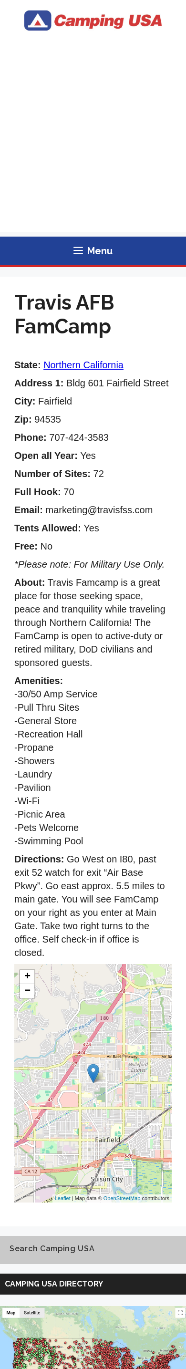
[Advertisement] (93, 139)
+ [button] (27, 977)
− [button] (27, 991)
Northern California (83, 365)
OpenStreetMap (122, 1198)
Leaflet (63, 1198)
